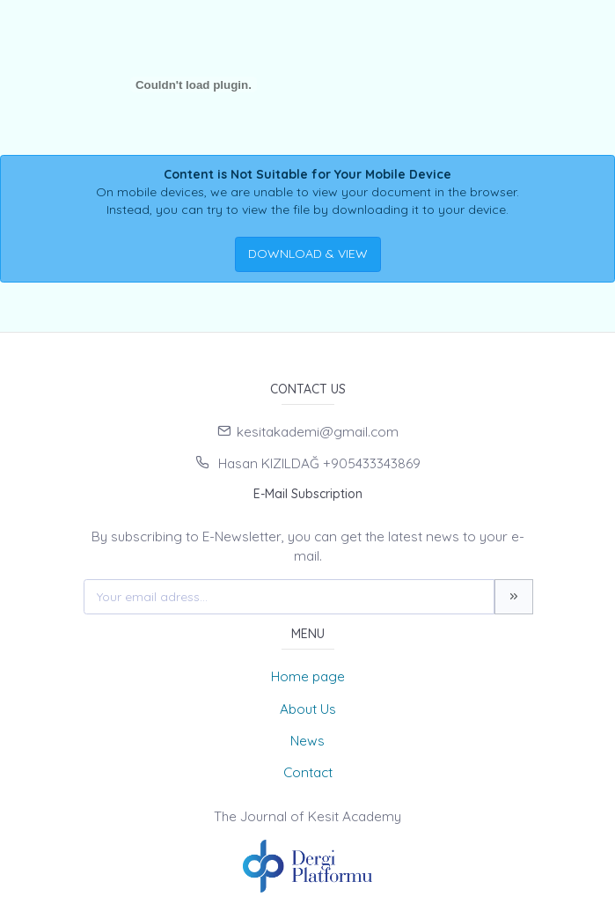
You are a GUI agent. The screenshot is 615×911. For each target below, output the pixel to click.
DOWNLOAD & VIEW (308, 253)
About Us (308, 709)
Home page (308, 676)
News (307, 740)
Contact (308, 772)
